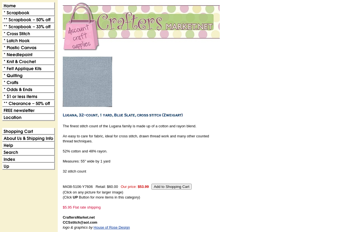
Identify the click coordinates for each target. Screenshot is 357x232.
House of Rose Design (112, 227)
